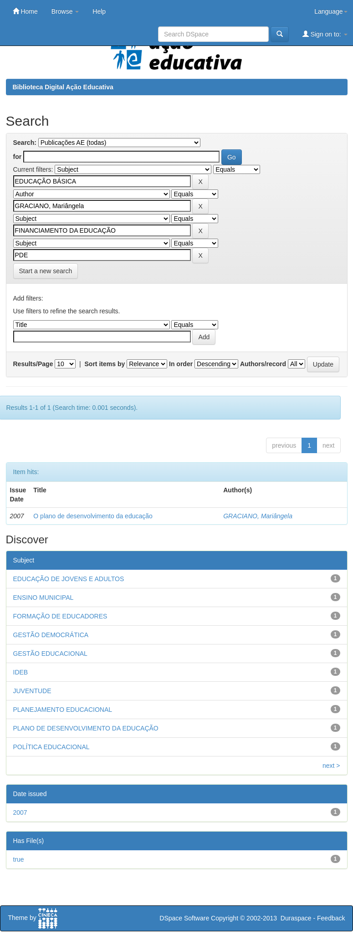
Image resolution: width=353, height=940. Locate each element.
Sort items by (105, 364)
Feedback (331, 918)
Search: (24, 142)
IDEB (20, 672)
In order (181, 364)
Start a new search (45, 271)
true (18, 859)
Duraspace (296, 918)
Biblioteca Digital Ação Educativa (63, 87)
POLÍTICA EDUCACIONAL (51, 747)
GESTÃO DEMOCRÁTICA (51, 635)
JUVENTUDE (32, 691)
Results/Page (33, 364)
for (17, 156)
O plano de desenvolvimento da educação (93, 516)
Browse (65, 11)
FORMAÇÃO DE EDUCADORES (60, 616)
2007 (20, 812)
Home (25, 11)
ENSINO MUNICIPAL (43, 597)
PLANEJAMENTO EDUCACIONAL (63, 709)
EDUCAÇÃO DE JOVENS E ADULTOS (68, 578)
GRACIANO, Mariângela (257, 516)
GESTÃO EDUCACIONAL (50, 653)
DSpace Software (184, 918)
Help (99, 11)
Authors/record (263, 364)
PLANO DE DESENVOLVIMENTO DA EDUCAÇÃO (86, 728)
